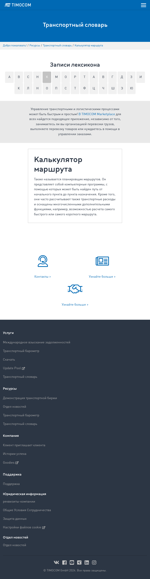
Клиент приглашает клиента (24, 445)
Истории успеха (14, 454)
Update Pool (14, 368)
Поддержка (12, 474)
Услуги (8, 333)
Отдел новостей (14, 406)
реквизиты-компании (19, 501)
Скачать (9, 359)
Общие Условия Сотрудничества (27, 510)
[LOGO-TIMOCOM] (18, 5)
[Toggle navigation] (143, 4)
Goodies (11, 462)
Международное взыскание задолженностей (36, 342)
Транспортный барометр (21, 351)
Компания (11, 436)
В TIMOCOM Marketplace (97, 114)
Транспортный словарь (20, 377)
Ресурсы (10, 388)
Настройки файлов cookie (24, 527)
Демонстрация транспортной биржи (30, 398)
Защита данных (15, 519)
